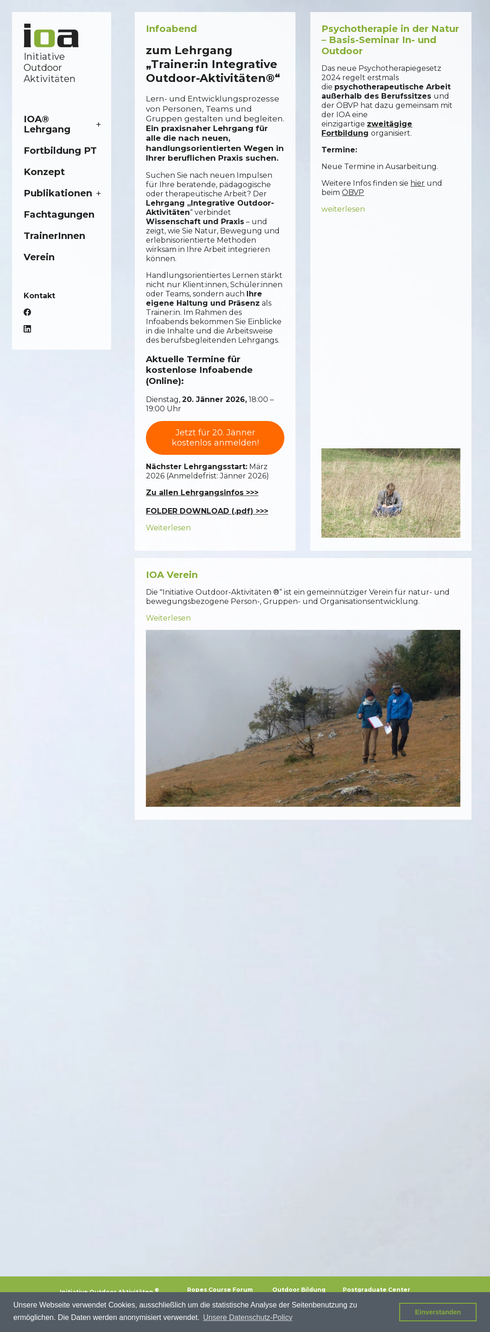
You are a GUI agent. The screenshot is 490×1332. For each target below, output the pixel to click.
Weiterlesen (168, 527)
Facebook (27, 312)
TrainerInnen (54, 235)
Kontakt (39, 295)
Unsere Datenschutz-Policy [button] (247, 1317)
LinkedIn (27, 329)
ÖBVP (353, 192)
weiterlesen (343, 209)
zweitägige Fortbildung (366, 128)
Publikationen (58, 193)
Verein (39, 257)
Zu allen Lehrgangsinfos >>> (202, 492)
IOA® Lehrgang (47, 124)
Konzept (44, 171)
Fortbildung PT (60, 150)
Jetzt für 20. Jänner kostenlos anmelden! (215, 437)
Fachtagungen (59, 214)
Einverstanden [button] (438, 1312)
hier (417, 183)
